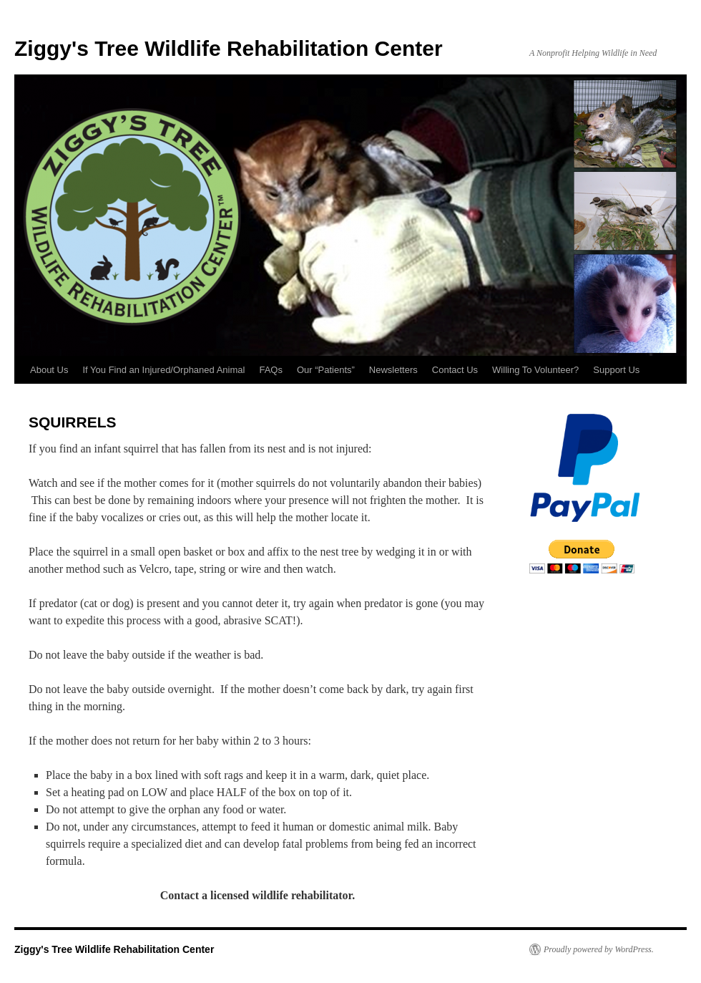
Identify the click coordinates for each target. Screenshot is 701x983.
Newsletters (393, 369)
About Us (49, 369)
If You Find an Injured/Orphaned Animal (163, 369)
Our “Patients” (326, 369)
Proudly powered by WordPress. (599, 949)
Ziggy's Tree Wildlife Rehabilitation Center (228, 48)
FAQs (271, 369)
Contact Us (455, 369)
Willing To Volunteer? (535, 369)
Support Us (616, 369)
